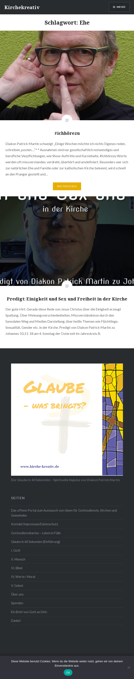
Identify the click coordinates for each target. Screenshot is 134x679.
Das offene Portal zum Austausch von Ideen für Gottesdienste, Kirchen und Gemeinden (64, 513)
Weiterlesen (67, 186)
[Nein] (128, 667)
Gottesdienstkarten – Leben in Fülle (36, 533)
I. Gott (15, 550)
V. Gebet (17, 585)
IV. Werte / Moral (23, 577)
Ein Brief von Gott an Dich (29, 612)
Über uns (17, 594)
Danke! (16, 620)
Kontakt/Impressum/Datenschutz (34, 524)
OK (68, 672)
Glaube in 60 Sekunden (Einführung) (35, 542)
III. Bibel (16, 568)
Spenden (17, 603)
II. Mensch (18, 559)
